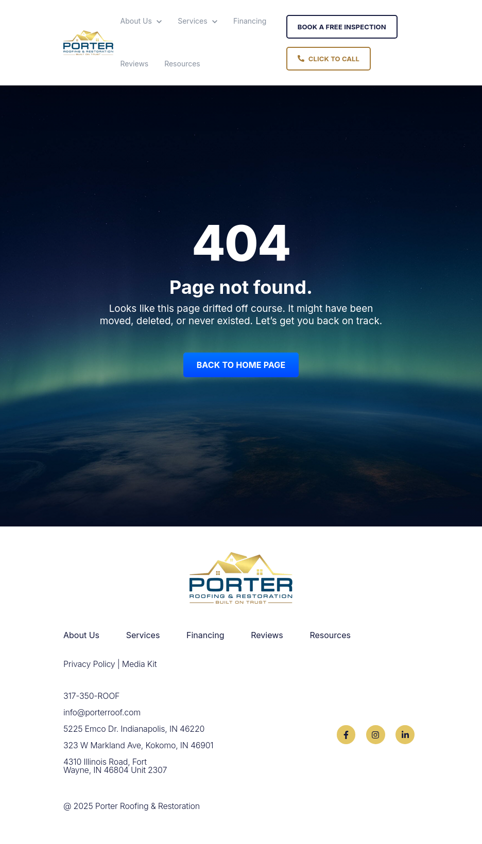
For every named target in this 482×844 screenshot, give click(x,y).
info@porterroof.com (102, 712)
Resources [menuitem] (330, 635)
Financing (249, 20)
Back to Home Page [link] (241, 365)
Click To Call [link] (328, 59)
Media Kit (139, 664)
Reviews (134, 63)
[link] (88, 42)
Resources (182, 63)
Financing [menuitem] (205, 635)
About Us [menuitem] (81, 635)
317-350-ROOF (91, 696)
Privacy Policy (89, 664)
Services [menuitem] (143, 635)
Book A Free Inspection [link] (342, 27)
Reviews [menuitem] (267, 635)
